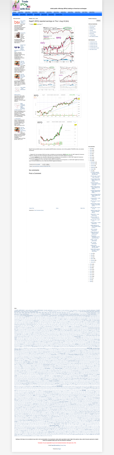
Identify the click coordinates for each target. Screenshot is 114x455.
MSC (69, 384)
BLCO (22, 330)
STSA (43, 416)
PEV (27, 396)
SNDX (58, 412)
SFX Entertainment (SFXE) (95, 409)
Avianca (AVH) (39, 326)
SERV (65, 409)
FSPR (85, 357)
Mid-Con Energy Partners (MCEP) (47, 382)
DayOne (36, 344)
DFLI (47, 345)
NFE (71, 387)
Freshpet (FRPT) (57, 357)
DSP (20, 348)
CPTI (88, 340)
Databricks (22, 344)
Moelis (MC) (16, 384)
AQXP (40, 324)
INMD (54, 367)
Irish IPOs (78, 368)
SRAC (66, 415)
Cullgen (91, 341)
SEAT (45, 409)
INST (88, 367)
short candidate (65, 410)
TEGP (34, 420)
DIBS (62, 345)
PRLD (65, 399)
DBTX (39, 344)
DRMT (94, 346)
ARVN (41, 325)
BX (92, 331)
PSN (15, 400)
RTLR (64, 406)
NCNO (89, 386)
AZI (63, 326)
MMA (64, 383)
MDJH (87, 379)
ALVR (63, 320)
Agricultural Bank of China (18, 319)
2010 (91, 278)
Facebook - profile (56, 353)
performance (76, 395)
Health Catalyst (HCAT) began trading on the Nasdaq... (95, 187)
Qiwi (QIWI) (19, 401)
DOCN (46, 346)
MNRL (76, 383)
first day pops (80, 354)
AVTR (48, 326)
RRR (51, 406)
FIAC (25, 354)
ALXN (66, 320)
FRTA (73, 357)
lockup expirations (57, 375)
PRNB (67, 399)
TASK (54, 419)
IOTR (34, 368)
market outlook (73, 378)
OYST (41, 394)
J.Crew (15, 369)
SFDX (82, 409)
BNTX (66, 330)
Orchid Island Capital (77, 393)
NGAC (73, 387)
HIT (93, 363)
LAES (29, 373)
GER (96, 358)
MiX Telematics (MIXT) (46, 383)
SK (46, 411)
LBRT (80, 373)
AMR (53, 321)
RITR (86, 405)
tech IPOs (30, 420)
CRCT (15, 341)
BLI (27, 330)
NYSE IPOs (92, 27)
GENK (84, 358)
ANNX (98, 321)
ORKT (86, 393)
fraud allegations (44, 357)
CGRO (68, 335)
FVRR (28, 358)
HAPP (83, 362)
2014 (91, 271)
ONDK (25, 393)
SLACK (67, 411)
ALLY (44, 320)
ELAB (83, 349)
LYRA (91, 377)
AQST (37, 324)
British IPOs (27, 331)
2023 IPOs (42, 12)
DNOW (39, 346)
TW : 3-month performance (94, 243)
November (93, 163)
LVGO (72, 377)
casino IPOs (35, 334)
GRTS (31, 362)
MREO (57, 384)
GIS (47, 359)
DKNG (21, 346)
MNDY (71, 383)
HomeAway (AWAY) (25, 364)
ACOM (62, 316)
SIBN (75, 410)
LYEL (87, 377)
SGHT (26, 410)
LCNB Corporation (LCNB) (90, 373)
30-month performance (33, 314)
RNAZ (19, 406)
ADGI (99, 316)
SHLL (51, 410)
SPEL (83, 414)
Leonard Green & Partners (34, 374)
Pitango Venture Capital (93, 396)
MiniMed (31, 383)
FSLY (83, 357)
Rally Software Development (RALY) (94, 401)
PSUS (26, 400)
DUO (46, 348)
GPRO (51, 360)
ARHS (97, 324)
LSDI (29, 377)
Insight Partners (74, 367)
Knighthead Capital (40, 372)
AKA (56, 319)
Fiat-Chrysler (28, 354)
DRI (83, 346)
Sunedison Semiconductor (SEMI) (74, 416)
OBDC (95, 390)
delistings (76, 344)
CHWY (15, 338)
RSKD (53, 406)
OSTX (99, 393)
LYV (92, 377)
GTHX (53, 362)
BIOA (42, 329)
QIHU (16, 401)
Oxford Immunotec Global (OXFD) (35, 394)
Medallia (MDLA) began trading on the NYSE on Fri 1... (95, 204)
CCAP (82, 334)
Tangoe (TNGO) (31, 419)
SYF (66, 417)
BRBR (90, 330)
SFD (80, 409)
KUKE (92, 372)
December (93, 162)
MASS (21, 379)
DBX (40, 344)
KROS (72, 372)
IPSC (63, 368)
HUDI (97, 364)
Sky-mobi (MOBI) (56, 411)
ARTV (39, 325)
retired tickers (97, 404)
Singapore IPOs (39, 411)
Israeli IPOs (86, 368)
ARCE (68, 324)
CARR (25, 334)
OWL (28, 394)
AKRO (65, 319)
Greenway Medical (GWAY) (18, 362)
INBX (22, 367)
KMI (31, 372)
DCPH (43, 344)
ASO (50, 325)
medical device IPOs (24, 381)
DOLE (55, 346)
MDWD (96, 379)
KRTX (77, 372)
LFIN (49, 374)
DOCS (48, 346)
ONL (34, 393)
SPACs (67, 414)
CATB (38, 334)
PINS (85, 396)
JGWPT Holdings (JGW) (60, 369)
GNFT (17, 360)
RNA (17, 406)
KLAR (20, 372)
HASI (87, 362)
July (92, 170)
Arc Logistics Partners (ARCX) (62, 324)
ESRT (47, 352)
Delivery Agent (81, 344)
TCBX (74, 419)
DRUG (99, 346)
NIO (93, 387)
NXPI (77, 390)
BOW (77, 330)
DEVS (43, 345)
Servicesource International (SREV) (72, 409)
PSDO (99, 399)
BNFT (55, 330)
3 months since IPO (93, 44)
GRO (26, 362)
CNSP (35, 339)
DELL (84, 344)
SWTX (52, 417)
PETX (25, 396)
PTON (41, 400)
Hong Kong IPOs (46, 364)
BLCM (19, 330)
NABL (31, 386)
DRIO (85, 346)
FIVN (99, 354)
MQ (53, 384)
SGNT (28, 410)
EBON (33, 349)
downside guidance (66, 346)
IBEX (32, 365)
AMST (60, 321)
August (92, 169)
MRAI (55, 384)
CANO (15, 334)
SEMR (58, 409)
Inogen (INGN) (61, 367)
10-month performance (48, 310)
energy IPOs (72, 350)
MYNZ (24, 386)
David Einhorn (30, 344)
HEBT (42, 363)
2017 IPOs (84, 12)
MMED (66, 383)
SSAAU (75, 415)
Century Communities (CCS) (23, 335)
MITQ (42, 383)
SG (15, 410)
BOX (79, 330)
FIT (90, 354)
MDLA (89, 379)
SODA (81, 412)
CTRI (84, 341)
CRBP (92, 340)
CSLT (59, 341)
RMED (15, 406)
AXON (53, 326)
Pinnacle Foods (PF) (80, 396)
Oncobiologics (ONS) (17, 393)
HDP (25, 363)
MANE (31, 378)
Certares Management (44, 335)
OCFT (18, 391)
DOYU (71, 346)
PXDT (76, 400)
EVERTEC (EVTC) (94, 352)
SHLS (54, 410)
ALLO (42, 320)
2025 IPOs (27, 12)
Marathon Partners (46, 378)
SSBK (78, 415)
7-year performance (61, 315)
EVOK (17, 353)
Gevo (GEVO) (20, 359)
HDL (24, 363)
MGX (15, 382)
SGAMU (19, 410)
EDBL (54, 349)
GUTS (71, 362)
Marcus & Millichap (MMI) (53, 378)
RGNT (58, 405)
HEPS (50, 363)
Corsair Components (43, 340)
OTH (17, 394)
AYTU (60, 326)
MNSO (78, 383)
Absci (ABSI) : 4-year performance (22, 88)
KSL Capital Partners (86, 372)
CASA (32, 334)
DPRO (76, 346)
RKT (90, 405)
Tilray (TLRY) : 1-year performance (95, 215)
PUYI (60, 400)
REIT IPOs (35, 404)
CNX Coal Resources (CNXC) (55, 339)
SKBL (48, 411)
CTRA (83, 341)
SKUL (52, 411)
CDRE (92, 334)
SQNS (52, 415)
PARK (67, 394)
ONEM (29, 393)
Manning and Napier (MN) (36, 378)
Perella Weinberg (70, 395)
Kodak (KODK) (57, 372)
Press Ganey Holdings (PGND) (43, 399)
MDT (94, 379)
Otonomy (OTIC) (24, 394)
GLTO (90, 359)
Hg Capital (67, 363)
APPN (24, 324)
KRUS (79, 372)
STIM (99, 415)
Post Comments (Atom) (39, 210)
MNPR (73, 383)
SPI (89, 414)
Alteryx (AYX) (60, 320)
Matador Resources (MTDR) (26, 379)
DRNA (96, 346)
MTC (79, 384)
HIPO (91, 363)
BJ (76, 329)
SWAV (29, 417)
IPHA (36, 368)
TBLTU (66, 419)
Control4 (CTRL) (35, 340)
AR (41, 324)
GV (72, 362)
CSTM (75, 341)
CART (29, 334)
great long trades (71, 360)
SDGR (29, 409)
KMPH (33, 372)
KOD (54, 372)
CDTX (94, 334)
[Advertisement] (63, 4)
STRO (41, 416)
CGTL (70, 335)
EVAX (74, 352)
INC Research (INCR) (30, 367)
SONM (24, 414)
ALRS (55, 320)
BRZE (52, 331)
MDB (85, 379)
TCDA (76, 419)
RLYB (95, 405)
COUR (66, 340)
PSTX (24, 400)
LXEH (81, 377)
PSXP (28, 400)
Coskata (50, 340)
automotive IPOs (22, 326)
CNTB (42, 339)
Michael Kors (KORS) (30, 382)
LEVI (42, 374)
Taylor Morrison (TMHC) (58, 419)
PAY (24, 395)
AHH (25, 319)
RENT (54, 404)
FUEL (15, 358)
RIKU (82, 405)
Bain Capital (73, 326)
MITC (38, 383)
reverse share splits (33, 405)
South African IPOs (53, 414)
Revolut (40, 405)
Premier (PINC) (35, 399)
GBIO (54, 358)
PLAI (99, 396)
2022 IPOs (49, 12)
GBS (56, 358)
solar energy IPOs (93, 412)
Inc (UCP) (24, 367)
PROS (72, 399)
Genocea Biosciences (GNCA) (90, 358)
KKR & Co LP (16, 372)
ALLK (40, 320)
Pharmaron (48, 396)
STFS (97, 415)
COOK (39, 340)
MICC (25, 382)
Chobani (93, 336)
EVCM (77, 352)
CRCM (98, 340)
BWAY (87, 331)
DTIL (27, 348)
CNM (31, 339)
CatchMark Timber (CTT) (43, 334)
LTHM (34, 377)
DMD (28, 346)
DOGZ (53, 346)
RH (59, 405)
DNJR (35, 346)
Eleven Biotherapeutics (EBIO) (94, 349)
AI (35, 319)
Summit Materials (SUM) (55, 416)
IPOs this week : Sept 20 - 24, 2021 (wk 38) (22, 129)
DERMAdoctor (39, 345)
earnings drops (96, 348)
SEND (61, 409)
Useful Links (59, 14)
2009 (91, 279)
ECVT (49, 349)
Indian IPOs (42, 367)
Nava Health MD (65, 386)
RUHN (89, 406)
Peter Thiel (95, 395)
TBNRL (68, 419)
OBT (99, 390)
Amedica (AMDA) (97, 320)
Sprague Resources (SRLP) (21, 415)
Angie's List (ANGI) (91, 321)
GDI (63, 358)
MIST (36, 383)
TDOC (92, 419)
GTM (56, 362)
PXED (78, 400)
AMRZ (58, 321)
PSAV (97, 399)
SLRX (78, 411)
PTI (33, 400)
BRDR (97, 330)
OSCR (92, 393)
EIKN (81, 349)
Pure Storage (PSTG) (55, 400)
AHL (28, 319)
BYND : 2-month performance (94, 240)
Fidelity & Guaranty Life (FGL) (41, 354)
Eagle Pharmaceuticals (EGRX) (82, 348)
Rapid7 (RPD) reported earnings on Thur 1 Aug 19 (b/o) (95, 250)
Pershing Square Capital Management (87, 395)
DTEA (25, 348)
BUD (73, 331)
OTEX (15, 394)
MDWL (99, 379)
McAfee (63, 379)
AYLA (58, 326)
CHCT (85, 335)
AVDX (35, 326)
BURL (82, 331)
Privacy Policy (54, 399)
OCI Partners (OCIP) (26, 391)
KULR (94, 372)
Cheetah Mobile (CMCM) (90, 335)
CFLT (59, 335)
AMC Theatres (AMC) (87, 320)
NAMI (40, 386)
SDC (26, 409)
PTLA (35, 400)
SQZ (64, 415)
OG (42, 391)
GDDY (62, 358)
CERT (40, 335)
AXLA (51, 326)
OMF (88, 391)
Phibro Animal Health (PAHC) (64, 396)
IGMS (57, 365)
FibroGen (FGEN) (33, 354)
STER (95, 415)
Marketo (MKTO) (80, 378)
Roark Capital (29, 406)
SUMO (61, 416)
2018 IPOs (77, 12)
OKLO (60, 391)
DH (51, 345)
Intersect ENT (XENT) (96, 367)
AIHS (43, 319)
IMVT (20, 367)
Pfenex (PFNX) (32, 396)
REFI (23, 404)
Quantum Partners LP (46, 401)
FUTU (22, 358)
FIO (68, 354)
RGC (54, 405)
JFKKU (52, 369)
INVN (22, 368)
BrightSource (23, 331)
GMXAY (98, 359)
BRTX (49, 331)
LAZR (72, 373)
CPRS (86, 340)
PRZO (93, 399)
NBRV (80, 386)
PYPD (83, 400)
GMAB (96, 359)
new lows (37, 387)
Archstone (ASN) (72, 324)
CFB (57, 335)
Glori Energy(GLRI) (79, 359)
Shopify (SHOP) (59, 410)
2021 (91, 157)
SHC (47, 410)
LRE (25, 377)
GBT (58, 358)
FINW (67, 354)
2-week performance (25, 311)
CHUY (99, 336)
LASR (55, 373)
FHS (21, 354)
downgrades (61, 346)
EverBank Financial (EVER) (87, 352)
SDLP (35, 409)
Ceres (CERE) (36, 335)
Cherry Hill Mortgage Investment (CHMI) (36, 336)
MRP (64, 384)
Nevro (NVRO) (31, 387)
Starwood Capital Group (85, 415)
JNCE (85, 369)
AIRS (55, 319)
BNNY (59, 330)
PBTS (36, 395)
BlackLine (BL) (93, 329)
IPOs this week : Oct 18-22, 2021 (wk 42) (22, 76)
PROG (70, 399)
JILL (71, 369)
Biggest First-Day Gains (28, 329)
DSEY (18, 348)
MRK (59, 384)
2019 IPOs (70, 12)
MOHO (19, 384)
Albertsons (79, 319)
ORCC (72, 393)
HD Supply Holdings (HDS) (18, 363)
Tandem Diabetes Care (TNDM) (24, 419)
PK (97, 396)
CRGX (22, 341)
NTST (42, 390)
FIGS (50, 354)
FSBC (75, 357)
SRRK (73, 415)
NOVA (87, 388)
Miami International (19, 382)
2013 (91, 272)
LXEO (83, 377)
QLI (23, 401)
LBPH (76, 373)
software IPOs (87, 412)
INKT (48, 367)
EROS (44, 352)
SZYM (78, 417)
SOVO (58, 414)
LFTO (55, 374)
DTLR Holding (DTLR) (31, 348)
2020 (91, 158)
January (92, 262)
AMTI (64, 321)
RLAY (92, 405)
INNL (56, 367)
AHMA (32, 319)
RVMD (19, 407)
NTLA (37, 390)
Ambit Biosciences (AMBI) (79, 320)
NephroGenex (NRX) (17, 387)
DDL (49, 344)
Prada (28, 399)
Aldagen (90, 319)
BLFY (26, 330)
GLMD (62, 359)
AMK (37, 321)
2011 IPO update (66, 311)
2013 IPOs (29, 14)
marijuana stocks (60, 378)
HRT (80, 364)
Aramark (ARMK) (46, 324)
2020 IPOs (63, 12)
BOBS (68, 330)
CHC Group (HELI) (80, 335)
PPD (22, 399)
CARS (27, 334)
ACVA (71, 316)
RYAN (33, 407)
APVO (35, 324)
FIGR (48, 354)
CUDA (89, 341)
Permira (79, 395)
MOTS (50, 384)
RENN (51, 404)
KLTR (26, 372)
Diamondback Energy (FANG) (56, 345)
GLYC (94, 359)
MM (62, 383)
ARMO (28, 325)
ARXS (43, 325)
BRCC (95, 330)
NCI (84, 386)
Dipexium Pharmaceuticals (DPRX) (86, 345)
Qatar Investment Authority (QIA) (91, 400)
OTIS (19, 394)
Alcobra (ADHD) (84, 319)
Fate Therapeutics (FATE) (76, 353)
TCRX (82, 419)
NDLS (91, 386)
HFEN (63, 363)
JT (99, 369)
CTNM (81, 341)
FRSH (71, 357)
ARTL (36, 325)
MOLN (22, 384)
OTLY (21, 394)
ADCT (89, 316)
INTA (89, 367)
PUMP (50, 400)
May (92, 255)
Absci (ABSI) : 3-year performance (22, 22)
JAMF (26, 369)
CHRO (96, 336)
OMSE (95, 391)
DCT (44, 344)
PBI (30, 395)
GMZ (15, 360)
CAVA (59, 334)
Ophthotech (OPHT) (59, 393)
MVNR (20, 386)
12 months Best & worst (94, 47)
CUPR (94, 341)
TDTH (94, 419)
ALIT (23, 320)
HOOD (51, 364)
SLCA (69, 411)
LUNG (61, 377)
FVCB (24, 358)
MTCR (82, 384)
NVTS (73, 390)
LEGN (25, 374)
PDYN (48, 395)
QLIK (25, 401)
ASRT (65, 325)
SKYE (60, 411)
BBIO (90, 326)
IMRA (95, 365)
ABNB (26, 316)
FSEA (79, 357)
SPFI (85, 414)
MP (52, 384)
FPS (29, 357)
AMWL (66, 321)
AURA (99, 325)
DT (21, 348)
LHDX (71, 374)
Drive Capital (88, 346)
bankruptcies (78, 326)
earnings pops (45, 166)
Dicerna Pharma (66, 345)
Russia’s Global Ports (93, 406)
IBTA (36, 365)
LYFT (89, 377)
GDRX (66, 358)
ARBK (50, 324)
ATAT (71, 325)
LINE (92, 374)
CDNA (88, 334)
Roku (32, 406)
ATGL (74, 325)
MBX (61, 379)
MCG (74, 379)
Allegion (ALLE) (36, 320)
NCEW (83, 386)
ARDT (88, 324)
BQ (83, 330)
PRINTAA (50, 399)
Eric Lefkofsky (39, 352)
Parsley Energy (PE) (82, 394)
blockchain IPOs (35, 330)
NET (22, 387)
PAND (50, 394)
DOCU (50, 346)
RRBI (49, 406)
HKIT (95, 363)
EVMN (99, 352)
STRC (32, 416)
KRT (75, 372)
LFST (53, 374)
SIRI (43, 411)
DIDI (69, 345)
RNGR (23, 406)
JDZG (46, 369)
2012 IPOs (37, 14)
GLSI (88, 359)
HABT (79, 362)
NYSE (84, 390)
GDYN (72, 358)
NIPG (95, 387)
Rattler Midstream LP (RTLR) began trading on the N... (95, 226)
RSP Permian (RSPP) (59, 406)
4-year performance (35, 166)
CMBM (15, 339)
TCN (77, 419)
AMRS (55, 321)
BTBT (60, 331)
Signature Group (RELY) (90, 410)
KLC (22, 372)
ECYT (51, 349)
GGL (27, 359)
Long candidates (93, 32)
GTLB (55, 362)
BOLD (73, 330)
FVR (26, 358)
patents (94, 394)
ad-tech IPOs (74, 316)
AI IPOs (37, 319)
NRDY (18, 390)
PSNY (19, 400)
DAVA (27, 344)
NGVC (80, 387)
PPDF (24, 399)
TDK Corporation (87, 419)
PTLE (37, 400)
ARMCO (25, 325)
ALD (88, 319)
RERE (69, 404)
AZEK (62, 326)
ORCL (82, 393)
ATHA (77, 325)
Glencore (59, 359)
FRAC (33, 357)
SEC (47, 409)
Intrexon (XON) (16, 368)
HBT (91, 362)
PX (74, 400)
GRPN (29, 362)
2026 (91, 148)
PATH (96, 394)
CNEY (27, 339)
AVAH (26, 326)
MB (55, 379)
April (92, 256)
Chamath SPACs (73, 335)
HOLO (18, 364)
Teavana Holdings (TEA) (23, 420)
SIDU (77, 410)
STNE (15, 416)
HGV (70, 363)
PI (73, 396)
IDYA (53, 365)
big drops (90, 328)
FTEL (97, 357)
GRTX (34, 362)
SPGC (88, 414)
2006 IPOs (40, 311)
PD (44, 395)
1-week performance (29, 310)
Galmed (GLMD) (34, 358)
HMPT (99, 363)
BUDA (75, 331)
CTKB (78, 341)
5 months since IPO (93, 46)
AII (44, 319)
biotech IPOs (57, 329)
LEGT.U (27, 374)
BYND (99, 331)
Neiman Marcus (94, 386)
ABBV (15, 316)
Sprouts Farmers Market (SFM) (40, 415)
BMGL (53, 330)
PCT (38, 395)
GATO (50, 358)
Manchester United (27, 378)
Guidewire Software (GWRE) (65, 362)
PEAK (51, 395)
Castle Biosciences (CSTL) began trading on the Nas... (95, 183)
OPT (68, 393)
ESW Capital (52, 352)
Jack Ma (21, 369)
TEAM (99, 419)
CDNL (90, 334)
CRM (26, 341)
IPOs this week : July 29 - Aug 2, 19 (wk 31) (95, 177)
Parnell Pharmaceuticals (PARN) (74, 394)
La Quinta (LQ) (23, 373)
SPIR (94, 414)
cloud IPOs (78, 338)
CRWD (41, 341)
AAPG (99, 315)
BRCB (92, 330)
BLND (31, 330)
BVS (85, 331)
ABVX (45, 316)
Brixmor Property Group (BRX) (33, 331)
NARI (55, 386)
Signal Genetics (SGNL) (82, 410)
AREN (93, 324)
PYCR (81, 400)
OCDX (15, 391)
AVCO (31, 326)
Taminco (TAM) (16, 419)
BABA (70, 326)
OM (81, 391)
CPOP (82, 340)
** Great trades (92, 35)
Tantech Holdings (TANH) (39, 419)
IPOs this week (92, 26)
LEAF (20, 374)
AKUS (68, 319)
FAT (70, 353)
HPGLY (75, 364)
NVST (68, 390)
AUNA (97, 325)
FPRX (27, 357)
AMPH (39, 321)
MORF (37, 384)
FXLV (30, 358)
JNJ (87, 369)
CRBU (94, 340)
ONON (39, 393)
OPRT (66, 393)
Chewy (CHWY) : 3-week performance (95, 223)
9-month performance (86, 315)
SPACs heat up (17, 94)
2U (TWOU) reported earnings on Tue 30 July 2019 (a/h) (95, 173)
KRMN (67, 372)
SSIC (80, 415)
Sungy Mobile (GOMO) (83, 416)
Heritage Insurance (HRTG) (55, 363)
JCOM (39, 369)
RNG (21, 406)
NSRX (29, 390)
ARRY (34, 325)
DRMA (91, 346)
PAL (46, 394)
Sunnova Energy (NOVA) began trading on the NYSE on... (95, 195)
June (92, 253)
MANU (42, 378)
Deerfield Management (65, 344)
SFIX (86, 409)
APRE (28, 324)
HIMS (82, 363)
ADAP (86, 316)
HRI (76, 364)
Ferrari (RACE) (94, 353)
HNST (15, 364)
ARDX (90, 324)
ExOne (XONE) (48, 353)
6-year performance (44, 315)
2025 (91, 150)
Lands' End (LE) (34, 373)
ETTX (62, 352)
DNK (37, 346)
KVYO (15, 373)
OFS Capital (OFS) (39, 391)
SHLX (56, 410)
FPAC (23, 357)
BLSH (41, 330)
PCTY (40, 395)
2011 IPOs (44, 14)
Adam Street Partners (81, 316)
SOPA (32, 414)
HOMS (42, 364)
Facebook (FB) (62, 353)
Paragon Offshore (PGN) (62, 394)
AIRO (53, 319)
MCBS (66, 379)
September (93, 167)
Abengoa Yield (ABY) (21, 316)
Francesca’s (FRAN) (37, 357)
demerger (35, 345)
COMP (85, 339)
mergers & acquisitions (54, 381)
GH (28, 359)
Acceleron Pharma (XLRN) (55, 316)
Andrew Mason (76, 321)
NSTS (31, 390)
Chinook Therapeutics (84, 336)
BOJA (71, 330)
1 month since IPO (93, 42)
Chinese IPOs (77, 336)
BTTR (71, 331)
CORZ (48, 340)
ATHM (81, 325)
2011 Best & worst (93, 49)
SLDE (71, 411)
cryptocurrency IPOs (48, 341)
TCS (84, 419)
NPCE (94, 388)
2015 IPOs (15, 14)
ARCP (84, 324)
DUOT (51, 348)
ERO (42, 352)
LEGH (23, 374)
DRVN (15, 348)
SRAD (69, 415)
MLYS (60, 383)
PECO (53, 395)
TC (70, 419)
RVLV (17, 407)
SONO (27, 414)
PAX (22, 395)
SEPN (63, 409)
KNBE (36, 372)
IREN (75, 368)
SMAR (80, 411)
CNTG (44, 339)
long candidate (84, 375)
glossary (83, 359)
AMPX (51, 321)
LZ (94, 377)
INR (66, 367)
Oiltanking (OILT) (55, 391)
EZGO (52, 353)
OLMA (75, 391)
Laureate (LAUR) (64, 373)
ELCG (88, 349)
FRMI (66, 357)
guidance (59, 362)
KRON (70, 372)
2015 (91, 269)
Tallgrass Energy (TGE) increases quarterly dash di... (95, 211)
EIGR (79, 349)
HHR (72, 363)
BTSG (69, 331)
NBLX (78, 386)
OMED (86, 391)
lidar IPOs (80, 374)
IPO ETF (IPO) (42, 368)
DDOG (53, 344)
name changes (36, 386)
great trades (77, 360)
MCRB (79, 379)
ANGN (96, 321)
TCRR (80, 419)
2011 (91, 276)
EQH (33, 352)
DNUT (41, 346)
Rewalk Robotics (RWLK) (45, 405)
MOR (34, 384)
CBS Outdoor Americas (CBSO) (73, 334)
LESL (40, 374)
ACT (64, 316)
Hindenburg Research (87, 363)
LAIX (31, 373)
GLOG (75, 359)
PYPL (85, 400)
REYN (51, 405)
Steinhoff (92, 415)
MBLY (57, 379)
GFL (24, 359)
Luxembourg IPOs (67, 377)
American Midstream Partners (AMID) (28, 321)
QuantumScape (52, 401)
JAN (27, 369)
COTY (53, 340)
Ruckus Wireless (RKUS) (73, 406)
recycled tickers (95, 402)
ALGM (20, 320)
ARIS (99, 324)
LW (77, 377)
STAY (90, 415)
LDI (95, 373)
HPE (72, 364)
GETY (17, 359)
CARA (18, 334)
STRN (38, 416)
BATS (86, 326)
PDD (46, 395)
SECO (49, 409)
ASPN (61, 325)
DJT (18, 346)
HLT (96, 363)
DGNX (49, 345)
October (92, 165)
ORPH (88, 393)
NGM (75, 387)
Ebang (24, 349)
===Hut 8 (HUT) (17, 118)
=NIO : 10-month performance (94, 230)
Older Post (82, 208)
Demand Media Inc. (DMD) (21, 345)
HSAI (82, 364)
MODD (93, 383)
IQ (66, 368)
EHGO (77, 349)
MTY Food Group (97, 384)
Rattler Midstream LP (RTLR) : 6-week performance (95, 233)
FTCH (87, 357)
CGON (65, 335)
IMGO (86, 365)
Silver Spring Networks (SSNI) (23, 411)
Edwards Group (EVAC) (66, 349)
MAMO (22, 378)
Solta (22, 414)
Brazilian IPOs (86, 330)
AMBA (74, 320)
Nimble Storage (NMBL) (88, 387)
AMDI (92, 320)
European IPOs (66, 352)
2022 (91, 155)
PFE (28, 396)
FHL (19, 354)
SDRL (37, 409)
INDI (39, 367)
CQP (90, 340)
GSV (46, 362)
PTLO (39, 400)
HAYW (89, 362)
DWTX (58, 348)
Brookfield (42, 331)
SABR (46, 407)
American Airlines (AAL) (18, 321)
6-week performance (36, 315)
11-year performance (73, 310)
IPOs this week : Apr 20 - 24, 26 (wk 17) (22, 63)
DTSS (36, 348)
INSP (86, 367)
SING (35, 411)
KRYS (82, 372)
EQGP (31, 352)
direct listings (94, 345)
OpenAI (48, 393)
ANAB (68, 321)
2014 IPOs (22, 14)
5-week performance (83, 314)
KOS (61, 372)
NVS (66, 390)
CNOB (33, 339)
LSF (30, 377)
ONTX (43, 393)
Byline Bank (95, 331)
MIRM (34, 383)
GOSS (47, 360)
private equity (59, 399)
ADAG (77, 316)
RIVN (88, 405)
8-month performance (69, 315)
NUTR (52, 390)
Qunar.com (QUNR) (76, 401)
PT (29, 400)
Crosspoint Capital (30, 341)
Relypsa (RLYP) (47, 404)
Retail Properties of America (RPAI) (82, 404)
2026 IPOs (20, 12)
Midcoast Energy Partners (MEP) (72, 382)
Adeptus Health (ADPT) (94, 316)
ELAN (85, 349)
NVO (64, 390)
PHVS (72, 396)
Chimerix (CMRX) (51, 336)
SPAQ (70, 414)
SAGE (51, 407)
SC (83, 407)
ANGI (87, 321)
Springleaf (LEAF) (29, 415)
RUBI (68, 406)
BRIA (99, 330)
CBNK (65, 334)
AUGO (92, 325)
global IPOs (68, 359)
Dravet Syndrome (79, 346)
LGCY (59, 374)
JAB (17, 369)
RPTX (46, 406)
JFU (54, 369)
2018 (91, 264)
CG (61, 335)
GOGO (26, 360)
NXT (78, 390)
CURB (96, 341)
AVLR (44, 326)
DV (56, 348)
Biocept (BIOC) (51, 329)
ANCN (71, 321)
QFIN (99, 400)
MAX (53, 379)
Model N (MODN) (97, 383)
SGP (30, 410)
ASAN (46, 325)
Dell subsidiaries (88, 344)
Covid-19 (71, 340)
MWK (22, 386)
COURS (68, 340)
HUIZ (99, 364)
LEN (29, 374)
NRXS (24, 390)
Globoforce (71, 359)
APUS (33, 324)
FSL (81, 357)
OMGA (90, 391)
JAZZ (37, 369)
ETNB (56, 352)
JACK (19, 369)
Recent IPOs (22, 33)
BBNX (92, 326)
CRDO (17, 341)
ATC (72, 325)
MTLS (88, 384)
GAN (45, 358)
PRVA (87, 399)
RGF (56, 405)
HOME (20, 364)
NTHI (35, 390)
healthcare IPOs (30, 363)
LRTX (27, 377)
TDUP (96, 419)
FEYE (99, 353)
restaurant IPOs (73, 404)
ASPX (63, 325)
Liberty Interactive (75, 374)
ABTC (32, 316)
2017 (91, 266)
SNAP (46, 412)
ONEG (27, 393)
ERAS (35, 352)
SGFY (24, 410)
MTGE (86, 384)
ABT (30, 316)
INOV (65, 367)
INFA (46, 367)
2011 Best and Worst (60, 311)
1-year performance (38, 310)
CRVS (39, 341)
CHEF (96, 335)
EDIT (55, 349)
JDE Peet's (43, 369)
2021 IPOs (56, 12)
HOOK (54, 364)
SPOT (15, 415)
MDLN (92, 379)
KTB (90, 372)
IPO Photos (92, 33)
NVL (62, 390)
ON (96, 391)
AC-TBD (47, 316)
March (92, 258)
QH (14, 401)
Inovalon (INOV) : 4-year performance (95, 199)
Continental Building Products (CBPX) (26, 340)
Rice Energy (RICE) (71, 405)
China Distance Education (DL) (59, 336)
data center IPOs (17, 344)
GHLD (30, 359)
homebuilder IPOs (31, 364)
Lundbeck (58, 377)
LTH (32, 377)
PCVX (43, 395)
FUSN (20, 358)
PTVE (43, 400)
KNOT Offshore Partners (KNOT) (48, 372)
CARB (20, 334)
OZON (44, 394)
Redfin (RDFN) (19, 404)
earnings (41, 166)
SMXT (41, 412)
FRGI (62, 357)
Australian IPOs (17, 326)
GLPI (86, 359)
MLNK (54, 383)
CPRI (84, 340)
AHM (30, 319)
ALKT (25, 320)
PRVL (91, 399)
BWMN (89, 331)
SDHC (31, 409)
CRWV (44, 341)
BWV (91, 331)
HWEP (21, 365)
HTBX (89, 364)
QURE (81, 401)
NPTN (96, 388)
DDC (46, 344)
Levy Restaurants (46, 374)
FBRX (85, 353)
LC (83, 373)
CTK (76, 341)
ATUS (88, 325)
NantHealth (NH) (43, 386)
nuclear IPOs (46, 390)
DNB (32, 346)
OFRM (34, 391)
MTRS (91, 384)
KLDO (24, 372)
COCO (61, 339)
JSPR (98, 369)
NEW (35, 387)
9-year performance (94, 315)
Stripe (36, 416)
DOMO (57, 346)
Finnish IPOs (59, 354)
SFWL (90, 409)
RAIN (87, 401)
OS (90, 393)
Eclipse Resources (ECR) (42, 349)
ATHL (79, 325)
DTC (22, 348)
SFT (88, 409)
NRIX (22, 390)
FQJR (31, 357)
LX (78, 377)
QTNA (29, 401)
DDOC (51, 344)
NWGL (75, 390)
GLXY (92, 359)
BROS (45, 331)
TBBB (63, 419)
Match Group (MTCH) (34, 379)
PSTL (22, 400)
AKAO (58, 319)
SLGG (74, 411)
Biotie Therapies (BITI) (64, 329)
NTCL (33, 390)
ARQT (32, 325)
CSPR (64, 341)
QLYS (27, 401)
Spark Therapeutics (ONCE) (75, 414)
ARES (95, 324)
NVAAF (54, 390)
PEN (55, 395)
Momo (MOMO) (26, 384)
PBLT (32, 395)
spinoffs (91, 414)
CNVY (49, 339)
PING (76, 396)
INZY (24, 368)
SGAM (17, 410)
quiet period (57, 401)
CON (90, 339)
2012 (91, 274)
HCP (97, 362)
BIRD (69, 329)
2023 (91, 153)
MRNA (61, 384)
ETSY (60, 352)
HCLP (95, 362)
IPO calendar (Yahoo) (94, 36)
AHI (26, 319)
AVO (46, 326)
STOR (30, 416)
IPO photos (47, 368)
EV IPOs (70, 352)
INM (52, 367)
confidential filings (96, 339)
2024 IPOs (34, 12)
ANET (83, 321)
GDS (68, 358)
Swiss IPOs (46, 417)
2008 (91, 281)
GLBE (55, 359)
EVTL (28, 353)
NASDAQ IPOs (93, 29)
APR (26, 324)
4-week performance (55, 314)
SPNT (99, 414)
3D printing (38, 314)
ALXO (68, 320)
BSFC (54, 331)
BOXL (82, 330)
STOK (27, 416)
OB (92, 390)
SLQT (76, 411)
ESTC (49, 352)
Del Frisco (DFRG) (72, 344)
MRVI (66, 384)
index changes (36, 367)
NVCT (59, 390)
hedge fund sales (45, 363)
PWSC (73, 400)
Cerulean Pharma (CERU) (52, 335)
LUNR (63, 377)
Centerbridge (16, 335)
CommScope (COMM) (80, 339)
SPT (47, 415)
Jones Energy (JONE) (93, 369)
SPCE (81, 414)
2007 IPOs (43, 311)
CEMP (99, 334)
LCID (85, 373)
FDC (87, 353)
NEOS (99, 386)
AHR (34, 319)
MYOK (27, 386)
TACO (81, 417)
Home (14, 12)
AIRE (51, 319)
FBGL (83, 353)
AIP (47, 319)
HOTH (68, 364)
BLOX (39, 330)
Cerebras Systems (31, 335)
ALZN (70, 320)
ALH (22, 320)
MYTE (29, 386)
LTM (36, 377)
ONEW (32, 393)
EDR (57, 349)
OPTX (70, 393)
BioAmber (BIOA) (46, 329)
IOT (32, 368)
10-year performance (57, 310)
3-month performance (91, 312)
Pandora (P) (53, 394)
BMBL (51, 330)
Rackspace (84, 401)
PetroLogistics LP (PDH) (18, 396)
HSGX (84, 364)
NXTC (81, 390)
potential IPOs (19, 399)
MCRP (81, 379)
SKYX (65, 411)
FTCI (89, 357)
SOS (46, 414)
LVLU (74, 377)
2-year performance (33, 311)
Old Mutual (67, 391)
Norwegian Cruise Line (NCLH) (74, 388)
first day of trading (73, 354)
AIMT (46, 319)
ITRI (95, 368)
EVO (15, 353)
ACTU (66, 316)
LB (73, 373)
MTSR (93, 384)
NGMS (77, 387)
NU (43, 390)
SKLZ (50, 411)
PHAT (54, 396)
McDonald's (69, 379)
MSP (76, 384)
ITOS (94, 368)
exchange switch (34, 353)
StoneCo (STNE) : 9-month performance (95, 218)
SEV (78, 409)
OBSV (97, 390)
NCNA (87, 386)
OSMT (96, 393)
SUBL (49, 416)
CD (83, 334)
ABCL (17, 316)
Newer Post (31, 208)
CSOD (62, 341)
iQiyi (68, 368)
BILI (38, 329)
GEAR (74, 358)
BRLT (39, 331)
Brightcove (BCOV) (17, 331)
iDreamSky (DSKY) (46, 365)
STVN (47, 416)
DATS (25, 344)
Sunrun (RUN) (89, 416)
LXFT (85, 377)
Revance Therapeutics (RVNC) (19, 405)
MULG (18, 386)
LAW (68, 373)
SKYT (62, 411)
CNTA (40, 339)
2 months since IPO (93, 43)
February (93, 260)
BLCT (24, 330)
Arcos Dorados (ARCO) (78, 324)
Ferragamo (90, 353)
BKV (77, 329)
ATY (90, 325)
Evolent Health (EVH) (21, 353)
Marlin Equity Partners (92, 378)
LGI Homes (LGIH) (66, 374)
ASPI (59, 325)
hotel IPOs (65, 364)
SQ (48, 415)
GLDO (57, 359)
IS (80, 368)
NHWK (82, 387)
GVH (74, 362)
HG (64, 363)
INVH (20, 368)
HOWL (70, 364)
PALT (48, 394)
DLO (23, 346)
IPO (39, 368)
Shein (49, 410)
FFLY (15, 354)
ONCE (99, 391)
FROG (68, 357)
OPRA (64, 393)
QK (22, 401)
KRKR (65, 372)
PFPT (38, 396)
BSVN (57, 331)
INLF (50, 367)
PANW (57, 394)
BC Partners (96, 326)
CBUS (80, 334)
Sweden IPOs (35, 417)
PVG (62, 400)
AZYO (68, 326)
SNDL (53, 412)
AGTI (23, 319)
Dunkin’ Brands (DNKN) (41, 348)
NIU (96, 387)
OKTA (62, 391)
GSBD (40, 362)
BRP (47, 331)
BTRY (67, 331)
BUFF (80, 331)
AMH (35, 321)
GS (38, 362)
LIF (82, 374)
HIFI (73, 363)
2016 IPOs (91, 12)
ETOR (58, 352)
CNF (29, 339)
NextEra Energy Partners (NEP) (65, 387)
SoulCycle (48, 414)
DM (24, 346)
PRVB (89, 399)
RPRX (44, 406)
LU (39, 377)
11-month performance (65, 310)
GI (32, 359)
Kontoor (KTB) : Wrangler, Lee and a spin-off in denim (95, 246)
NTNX (40, 390)
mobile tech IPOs (86, 383)
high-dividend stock (78, 363)
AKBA (61, 319)
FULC (18, 358)
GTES (50, 362)
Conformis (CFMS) (17, 340)
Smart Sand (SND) (96, 411)
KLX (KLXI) (29, 372)
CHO (91, 336)
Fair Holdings (68, 353)
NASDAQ (59, 386)
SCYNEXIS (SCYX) (22, 409)
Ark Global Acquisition (17, 325)
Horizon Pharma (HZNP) (59, 364)
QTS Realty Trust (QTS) (37, 401)
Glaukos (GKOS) (50, 359)
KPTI (63, 372)
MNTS (82, 383)
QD (97, 400)
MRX (68, 384)
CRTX (37, 341)
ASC (48, 325)
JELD (48, 369)
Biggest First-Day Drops (20, 329)
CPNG (79, 340)
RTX (66, 406)
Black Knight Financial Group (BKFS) (84, 329)
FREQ (52, 357)
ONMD (37, 393)
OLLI (73, 391)
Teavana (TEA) (16, 420)
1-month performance (19, 310)
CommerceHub (74, 339)
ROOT (34, 406)
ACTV (69, 316)
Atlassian (85, 325)
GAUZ (52, 358)
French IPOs (49, 357)
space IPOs (61, 414)
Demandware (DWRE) (30, 345)
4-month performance (46, 314)
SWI (39, 417)
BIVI (74, 329)
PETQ (99, 395)
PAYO (28, 395)
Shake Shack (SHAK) (37, 410)
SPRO (33, 415)
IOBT (26, 368)
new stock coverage (55, 387)
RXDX (24, 407)
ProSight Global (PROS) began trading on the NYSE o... (95, 191)
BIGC (15, 329)
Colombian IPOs (69, 339)
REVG (38, 405)
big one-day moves (96, 328)
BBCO (88, 326)
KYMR (17, 373)
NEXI (59, 387)
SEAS (43, 409)
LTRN (38, 377)
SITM (45, 411)
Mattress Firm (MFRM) (45, 379)
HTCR (91, 364)
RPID (42, 406)
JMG (81, 369)
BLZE (49, 330)
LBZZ (82, 373)
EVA (72, 352)
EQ (29, 352)
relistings (41, 404)
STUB (45, 416)
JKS (79, 369)
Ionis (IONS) (29, 368)
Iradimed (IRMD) (71, 368)
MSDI (72, 384)
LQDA (23, 377)
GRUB (36, 362)
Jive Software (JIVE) (75, 369)
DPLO (73, 346)
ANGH (85, 321)
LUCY (50, 377)
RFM (53, 405)
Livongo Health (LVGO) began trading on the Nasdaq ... (95, 180)
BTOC (65, 331)
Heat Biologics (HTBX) (37, 363)
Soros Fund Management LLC (40, 414)
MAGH (18, 378)
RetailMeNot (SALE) (91, 404)
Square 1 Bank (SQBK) (60, 415)
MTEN (84, 384)
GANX (47, 358)
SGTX (32, 410)
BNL (57, 330)
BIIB (37, 329)
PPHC (26, 399)
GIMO (46, 359)
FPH (25, 357)
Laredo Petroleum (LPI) (42, 373)
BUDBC (77, 331)
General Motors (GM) (79, 358)
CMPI (18, 339)
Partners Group (88, 394)
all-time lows (31, 320)
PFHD (35, 396)
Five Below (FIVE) (94, 354)
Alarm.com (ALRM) (74, 319)
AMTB (62, 321)
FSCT (77, 357)
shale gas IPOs (44, 410)
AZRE (66, 326)
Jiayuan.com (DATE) (67, 369)
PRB (30, 399)
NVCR (57, 390)
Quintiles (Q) (71, 401)
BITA (73, 329)
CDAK (85, 334)
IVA (99, 368)
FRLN (64, 357)
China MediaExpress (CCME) (69, 336)
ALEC (18, 320)
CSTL (72, 341)
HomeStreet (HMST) (37, 364)
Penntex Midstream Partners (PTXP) (62, 395)
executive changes (40, 353)
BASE (84, 326)
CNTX (46, 339)
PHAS (51, 396)
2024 (91, 152)
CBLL (63, 334)
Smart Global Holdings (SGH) (87, 411)
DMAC (26, 346)
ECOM (47, 349)
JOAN (89, 369)
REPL (67, 404)
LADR (27, 373)
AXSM (55, 326)
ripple (84, 405)
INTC (92, 367)
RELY (44, 404)
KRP (74, 372)
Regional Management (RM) (28, 404)
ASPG (57, 325)
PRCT (32, 399)
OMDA (83, 391)
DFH (45, 345)
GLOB (65, 359)
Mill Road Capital (19, 383)
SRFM (71, 415)
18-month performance (90, 310)
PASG (92, 394)
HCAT (93, 362)
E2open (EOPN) (74, 348)
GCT (59, 358)
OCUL (31, 391)
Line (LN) (94, 374)
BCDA (99, 326)
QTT (42, 401)
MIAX (23, 382)
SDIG (33, 409)
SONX (30, 414)
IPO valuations (52, 368)
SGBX (22, 410)
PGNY (40, 396)
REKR (39, 404)
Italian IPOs (91, 368)
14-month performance (82, 310)
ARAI (43, 324)
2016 (91, 267)
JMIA (83, 369)
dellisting (92, 344)
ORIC (84, 393)
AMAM (72, 320)
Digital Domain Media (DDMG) (75, 345)
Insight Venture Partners (81, 367)
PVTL (64, 400)
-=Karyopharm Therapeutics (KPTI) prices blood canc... (95, 237)
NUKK (50, 390)
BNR (61, 330)
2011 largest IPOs (76, 311)
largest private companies (50, 373)
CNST (38, 339)
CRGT (20, 341)
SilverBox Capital (31, 411)
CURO (99, 341)
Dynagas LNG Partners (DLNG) (66, 348)
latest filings (59, 373)
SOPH (34, 414)
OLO (77, 391)
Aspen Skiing (53, 325)
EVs (26, 353)
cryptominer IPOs (55, 341)
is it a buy (82, 368)
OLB (64, 391)
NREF (20, 390)
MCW (83, 379)
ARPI (30, 325)
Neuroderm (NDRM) (26, 387)
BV (83, 331)
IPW (65, 368)
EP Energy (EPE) (26, 352)
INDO (45, 367)
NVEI (61, 390)
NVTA (70, 390)
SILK (95, 410)
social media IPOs (77, 412)
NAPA (53, 386)
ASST (67, 325)
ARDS (86, 324)
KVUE (99, 372)
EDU (61, 349)
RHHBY (62, 405)
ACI (60, 316)
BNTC (63, 330)
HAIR (81, 362)
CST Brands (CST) (68, 341)
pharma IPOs (43, 396)
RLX (93, 405)
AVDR (33, 326)
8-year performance (78, 315)
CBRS (67, 334)
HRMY (79, 364)
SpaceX (64, 414)
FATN (81, 353)
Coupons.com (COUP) (61, 340)
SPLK (97, 414)
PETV (23, 396)
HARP (85, 362)
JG (55, 369)
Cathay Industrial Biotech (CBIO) (52, 334)
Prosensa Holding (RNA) (77, 399)
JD (40, 369)
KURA (97, 372)
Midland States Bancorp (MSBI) (82, 382)
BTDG (63, 331)
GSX (48, 362)
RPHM (40, 406)
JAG (23, 369)
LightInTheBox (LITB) (87, 374)
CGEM (63, 335)
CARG (22, 334)
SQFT (50, 415)
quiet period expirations (64, 401)
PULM (48, 400)
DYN (60, 348)
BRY (50, 331)
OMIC (92, 391)
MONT (30, 384)
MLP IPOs (57, 383)
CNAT (25, 339)
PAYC (26, 395)
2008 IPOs (47, 311)
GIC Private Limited (36, 359)
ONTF (41, 393)
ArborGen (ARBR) (54, 324)
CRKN (24, 341)
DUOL (48, 348)
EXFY (45, 353)
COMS (88, 339)
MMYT (68, 383)
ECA (36, 349)
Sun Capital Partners (65, 416)
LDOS (97, 373)
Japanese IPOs (33, 369)
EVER (81, 352)
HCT (99, 362)
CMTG (22, 339)
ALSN (57, 320)
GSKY (44, 362)
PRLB (63, 399)
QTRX (32, 401)
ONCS (22, 393)
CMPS (20, 339)
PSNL (17, 400)
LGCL (57, 374)
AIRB (49, 319)
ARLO (23, 325)
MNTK (80, 383)
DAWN (33, 344)
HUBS (95, 364)
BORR (75, 330)
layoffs (70, 373)
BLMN (29, 330)
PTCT (31, 400)
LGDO (61, 374)
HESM (61, 363)
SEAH (41, 409)
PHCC (56, 396)
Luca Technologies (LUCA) (44, 377)
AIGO (39, 319)
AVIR (42, 326)
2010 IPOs (51, 14)
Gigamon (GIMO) (41, 359)
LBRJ (78, 373)
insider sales (69, 367)
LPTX (21, 377)
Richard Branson (76, 405)
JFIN (49, 369)
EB (21, 349)
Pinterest (87, 396)
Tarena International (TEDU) (48, 419)
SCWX (18, 409)
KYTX (20, 373)
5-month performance (74, 314)
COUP (55, 340)
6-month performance (28, 315)
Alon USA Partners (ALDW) (49, 320)
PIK (74, 396)
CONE (92, 339)
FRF (60, 357)
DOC (43, 346)
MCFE (72, 379)
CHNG (89, 336)
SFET (84, 409)
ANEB (80, 321)
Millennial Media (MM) (26, 383)
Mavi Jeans (50, 379)
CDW (96, 334)
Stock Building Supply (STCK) (21, 416)
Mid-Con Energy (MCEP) (38, 382)
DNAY (30, 346)
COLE (65, 339)
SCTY (15, 409)
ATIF (83, 325)
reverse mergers (27, 405)
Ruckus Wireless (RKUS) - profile (82, 406)
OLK (71, 391)
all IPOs (28, 320)
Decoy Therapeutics (58, 344)
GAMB (38, 358)
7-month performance (53, 315)
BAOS (81, 326)
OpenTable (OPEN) (53, 393)
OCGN (22, 391)
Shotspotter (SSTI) (71, 410)
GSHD (42, 362)
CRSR (34, 341)
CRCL (96, 340)
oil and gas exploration (48, 391)
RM (97, 405)
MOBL (90, 383)
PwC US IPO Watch (68, 400)
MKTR (52, 383)
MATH (39, 379)
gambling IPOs (42, 358)
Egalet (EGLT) (72, 349)
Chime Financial (45, 336)
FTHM (99, 357)
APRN (30, 324)
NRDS (15, 390)
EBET (31, 349)
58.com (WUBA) (19, 315)
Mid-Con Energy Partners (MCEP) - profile (59, 382)
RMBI (99, 405)
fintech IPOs (63, 354)
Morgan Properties (41, 384)
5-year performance (92, 314)
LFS (51, 374)
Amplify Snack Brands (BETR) (45, 321)
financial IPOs (54, 354)
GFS (25, 359)
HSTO (87, 364)
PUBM (46, 400)
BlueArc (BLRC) (45, 330)
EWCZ (30, 353)
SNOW (62, 412)
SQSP (55, 415)
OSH (94, 393)
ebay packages (27, 349)
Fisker (89, 354)
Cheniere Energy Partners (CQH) (23, 336)
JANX (29, 369)
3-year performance (24, 314)
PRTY (85, 399)
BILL (40, 329)
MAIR (20, 378)
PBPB (34, 395)
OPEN (46, 393)
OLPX (80, 391)
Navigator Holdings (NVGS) (72, 386)
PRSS (82, 399)
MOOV (32, 384)
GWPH (76, 362)
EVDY (79, 352)
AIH (41, 319)
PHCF (58, 396)
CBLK (61, 334)
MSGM (74, 384)
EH (75, 349)
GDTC (70, 358)
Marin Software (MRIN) (67, 378)
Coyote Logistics (75, 340)
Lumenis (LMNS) (54, 377)
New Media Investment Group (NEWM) (45, 387)
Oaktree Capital (89, 390)
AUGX (94, 325)
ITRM (97, 368)
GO (21, 360)
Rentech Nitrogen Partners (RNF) (60, 404)
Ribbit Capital (65, 405)
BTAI (58, 331)
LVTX (76, 377)
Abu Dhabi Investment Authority (39, 316)
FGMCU (17, 354)
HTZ (92, 364)
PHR (69, 396)
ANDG (73, 321)
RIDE (80, 405)
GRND (24, 362)
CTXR (87, 341)
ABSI (29, 316)
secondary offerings (53, 409)
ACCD (50, 316)
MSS (78, 384)
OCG (20, 391)
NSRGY (26, 390)
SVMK (24, 417)
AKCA (63, 319)
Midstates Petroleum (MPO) (91, 382)
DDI (47, 344)
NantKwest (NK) (49, 386)
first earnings (86, 354)
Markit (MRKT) (85, 378)
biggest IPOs (34, 329)
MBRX (59, 379)
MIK (97, 382)
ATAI (69, 325)
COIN (63, 339)
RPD (49, 166)
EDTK (59, 349)
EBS (35, 349)
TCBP (72, 419)
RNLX (26, 406)
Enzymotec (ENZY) (20, 352)
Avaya (29, 326)
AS (44, 325)
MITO (40, 383)
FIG (46, 354)
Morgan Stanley (46, 384)
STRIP (34, 416)
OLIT (69, 391)
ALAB (70, 319)
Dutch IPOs (54, 348)
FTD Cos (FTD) (93, 357)
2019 (91, 160)
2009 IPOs (51, 311)
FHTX (23, 354)
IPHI (37, 368)
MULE (15, 386)
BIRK (71, 329)
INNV (58, 367)
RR (48, 406)
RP (36, 406)
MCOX (76, 379)
